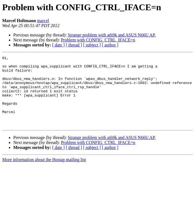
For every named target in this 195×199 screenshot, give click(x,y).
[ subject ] (92, 45)
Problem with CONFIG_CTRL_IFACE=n (98, 40)
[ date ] (58, 45)
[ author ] (110, 45)
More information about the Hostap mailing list (44, 173)
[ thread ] (74, 45)
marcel (43, 20)
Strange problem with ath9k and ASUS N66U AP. (112, 35)
